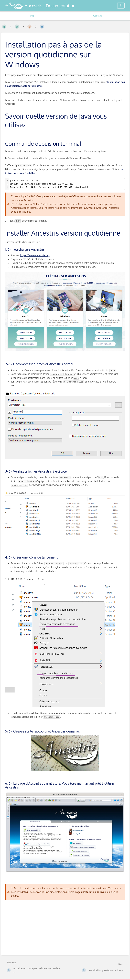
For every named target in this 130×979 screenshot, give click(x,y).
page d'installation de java (90, 891)
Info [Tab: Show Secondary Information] (32, 15)
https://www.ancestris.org (35, 255)
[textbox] (67, 184)
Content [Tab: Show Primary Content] (97, 15)
